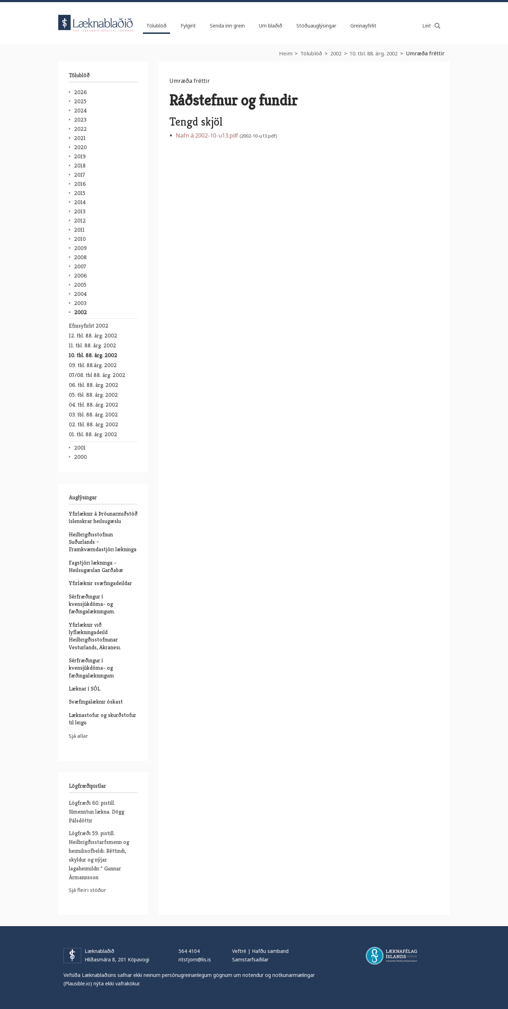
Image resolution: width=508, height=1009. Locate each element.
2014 (80, 202)
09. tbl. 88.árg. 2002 (93, 365)
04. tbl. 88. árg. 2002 (93, 404)
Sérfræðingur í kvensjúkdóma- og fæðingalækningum (91, 668)
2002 (335, 53)
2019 (80, 156)
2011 (79, 229)
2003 (80, 303)
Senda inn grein (227, 25)
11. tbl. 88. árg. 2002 (92, 345)
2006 (80, 275)
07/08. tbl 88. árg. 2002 (97, 375)
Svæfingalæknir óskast (96, 701)
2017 (79, 174)
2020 (80, 147)
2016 (80, 184)
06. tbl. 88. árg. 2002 (93, 385)
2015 (79, 193)
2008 (80, 257)
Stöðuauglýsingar (316, 25)
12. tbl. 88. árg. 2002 (93, 335)
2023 (80, 119)
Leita (437, 26)
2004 (80, 294)
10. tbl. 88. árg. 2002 (374, 53)
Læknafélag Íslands (391, 956)
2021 (80, 138)
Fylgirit (188, 25)
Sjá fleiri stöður (87, 889)
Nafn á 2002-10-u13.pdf (207, 135)
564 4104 (189, 951)
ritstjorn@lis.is (195, 959)
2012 (80, 220)
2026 (80, 92)
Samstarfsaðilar (250, 959)
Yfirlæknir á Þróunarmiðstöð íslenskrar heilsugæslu (103, 517)
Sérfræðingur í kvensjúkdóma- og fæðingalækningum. (92, 604)
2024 (80, 110)
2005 (80, 284)
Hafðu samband (270, 951)
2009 (80, 248)
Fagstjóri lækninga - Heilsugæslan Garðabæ (96, 566)
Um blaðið (270, 25)
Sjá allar (78, 735)
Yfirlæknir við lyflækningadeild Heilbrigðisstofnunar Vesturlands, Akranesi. (95, 636)
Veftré (239, 951)
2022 (80, 129)
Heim (285, 53)
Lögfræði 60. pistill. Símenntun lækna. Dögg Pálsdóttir (96, 811)
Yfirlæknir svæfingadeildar (100, 583)
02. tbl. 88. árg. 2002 (93, 424)
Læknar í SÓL (84, 688)
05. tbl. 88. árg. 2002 (93, 395)
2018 (80, 165)
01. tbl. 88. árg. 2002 (93, 434)
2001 (80, 447)
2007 (80, 266)
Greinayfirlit (363, 25)
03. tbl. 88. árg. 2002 (93, 414)
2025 (80, 101)
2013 (79, 211)
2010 (80, 239)
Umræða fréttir (425, 53)
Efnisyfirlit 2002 (88, 325)
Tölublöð (311, 53)
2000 (80, 457)
